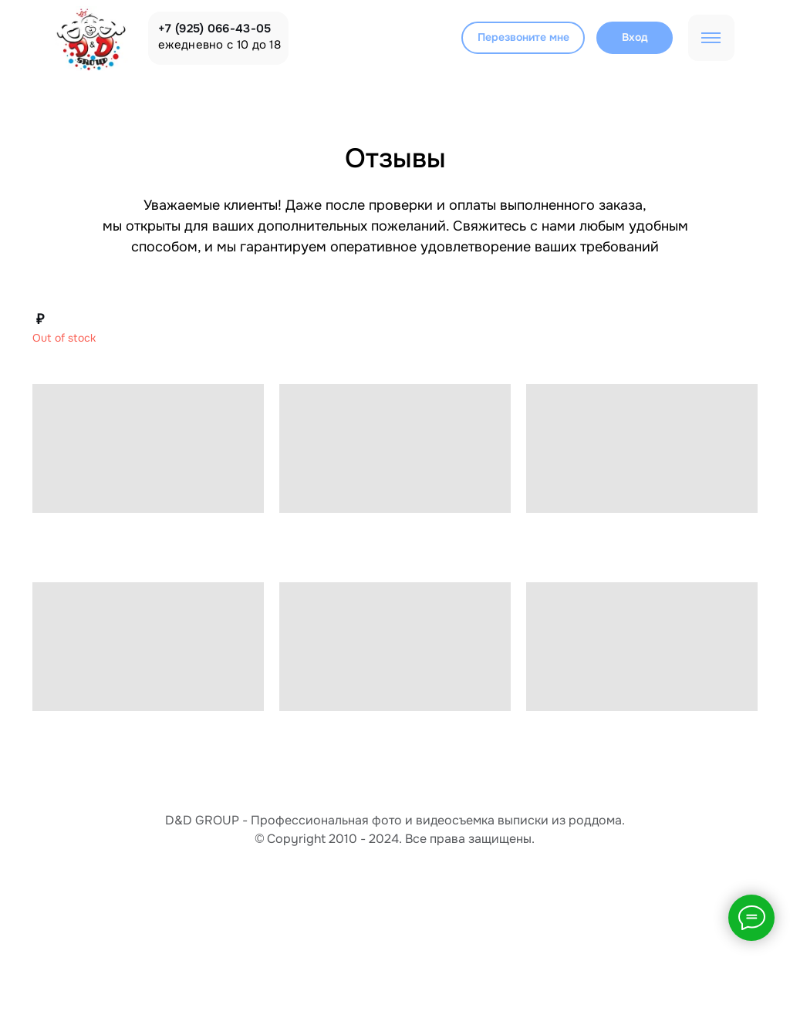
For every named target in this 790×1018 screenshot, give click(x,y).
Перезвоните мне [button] (523, 37)
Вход (635, 37)
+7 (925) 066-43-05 (214, 28)
